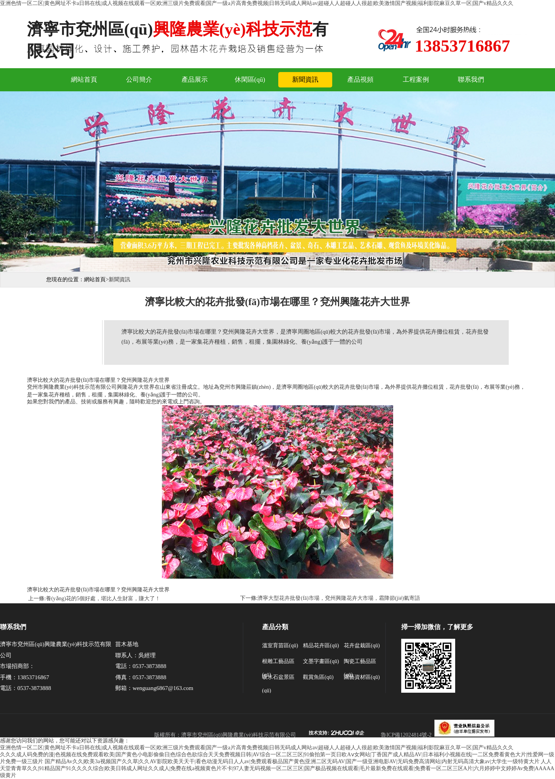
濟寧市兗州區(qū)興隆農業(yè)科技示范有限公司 (238, 735)
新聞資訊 (305, 79)
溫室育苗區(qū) (280, 645)
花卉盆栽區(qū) (362, 645)
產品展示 (195, 79)
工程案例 (416, 79)
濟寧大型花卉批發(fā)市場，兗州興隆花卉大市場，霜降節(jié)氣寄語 (338, 598)
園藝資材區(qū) (362, 677)
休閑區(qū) (250, 79)
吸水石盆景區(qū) (278, 679)
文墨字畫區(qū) (321, 661)
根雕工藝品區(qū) (278, 663)
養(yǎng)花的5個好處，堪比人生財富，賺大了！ (103, 598)
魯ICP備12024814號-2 (406, 735)
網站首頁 (84, 79)
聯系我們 (471, 79)
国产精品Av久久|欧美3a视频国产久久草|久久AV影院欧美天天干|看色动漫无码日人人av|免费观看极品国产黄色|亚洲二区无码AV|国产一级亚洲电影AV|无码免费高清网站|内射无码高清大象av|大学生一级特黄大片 (292, 761)
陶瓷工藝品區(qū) (360, 663)
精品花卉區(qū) (321, 645)
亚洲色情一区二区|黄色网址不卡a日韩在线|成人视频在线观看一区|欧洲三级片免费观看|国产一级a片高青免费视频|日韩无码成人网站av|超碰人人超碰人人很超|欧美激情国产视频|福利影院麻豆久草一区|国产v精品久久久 (256, 3)
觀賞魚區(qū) (318, 677)
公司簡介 (139, 79)
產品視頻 (360, 79)
